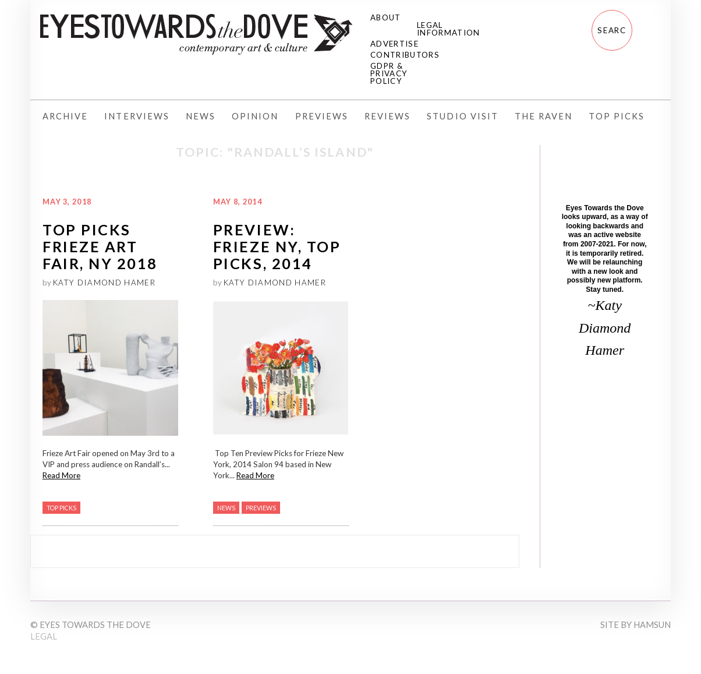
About (385, 17)
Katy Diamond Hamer (104, 282)
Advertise (394, 43)
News (200, 116)
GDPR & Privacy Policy (389, 73)
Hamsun (652, 625)
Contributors (405, 54)
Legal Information (448, 28)
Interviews (136, 116)
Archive (65, 116)
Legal (43, 636)
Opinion (255, 116)
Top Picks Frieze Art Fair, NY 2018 (100, 247)
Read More (61, 475)
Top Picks (616, 116)
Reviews (387, 116)
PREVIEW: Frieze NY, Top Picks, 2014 (277, 247)
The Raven (543, 116)
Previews (321, 116)
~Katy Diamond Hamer (605, 328)
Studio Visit (462, 116)
